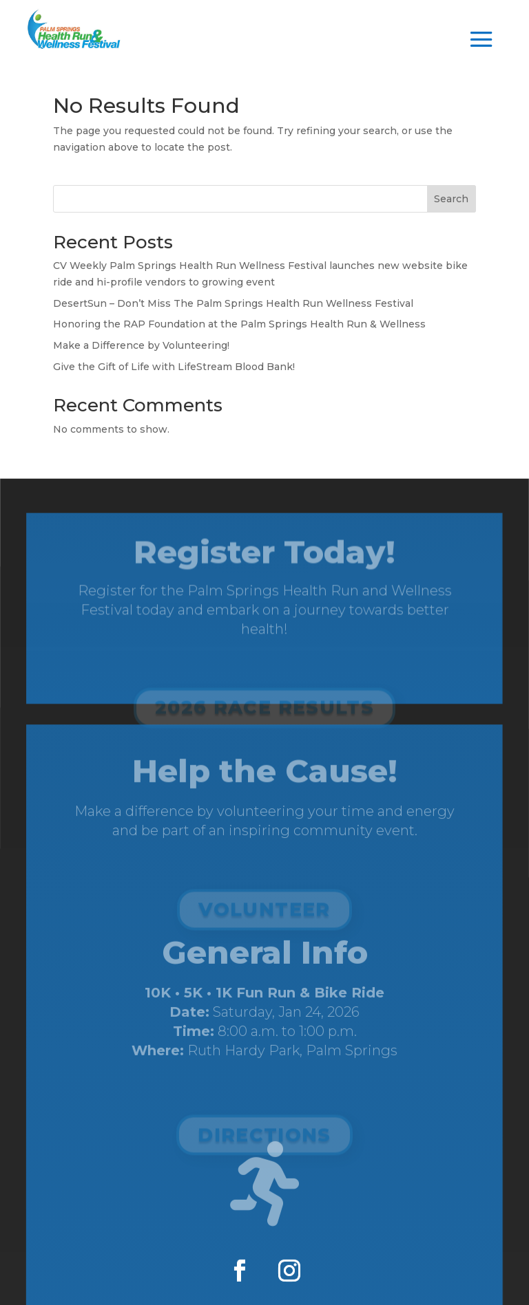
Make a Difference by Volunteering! (141, 345)
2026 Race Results (264, 719)
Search (451, 199)
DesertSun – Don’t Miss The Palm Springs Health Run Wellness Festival (233, 303)
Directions (264, 1138)
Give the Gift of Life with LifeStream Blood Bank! (174, 366)
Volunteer (264, 916)
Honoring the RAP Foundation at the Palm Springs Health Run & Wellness (239, 324)
